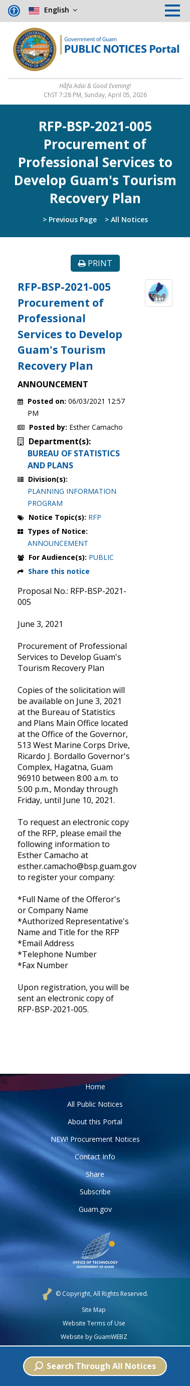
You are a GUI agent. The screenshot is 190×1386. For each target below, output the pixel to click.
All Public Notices (95, 1104)
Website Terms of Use (94, 1323)
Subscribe (95, 1191)
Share (95, 1174)
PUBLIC (101, 557)
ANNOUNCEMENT (58, 543)
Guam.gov (95, 1209)
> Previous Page (70, 219)
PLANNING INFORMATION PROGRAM (72, 497)
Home (95, 1086)
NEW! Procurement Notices (95, 1139)
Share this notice (59, 571)
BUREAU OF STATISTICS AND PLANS (74, 459)
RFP (94, 517)
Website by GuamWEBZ (94, 1336)
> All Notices (126, 219)
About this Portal (95, 1121)
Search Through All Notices (95, 1365)
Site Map (94, 1309)
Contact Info (95, 1156)
